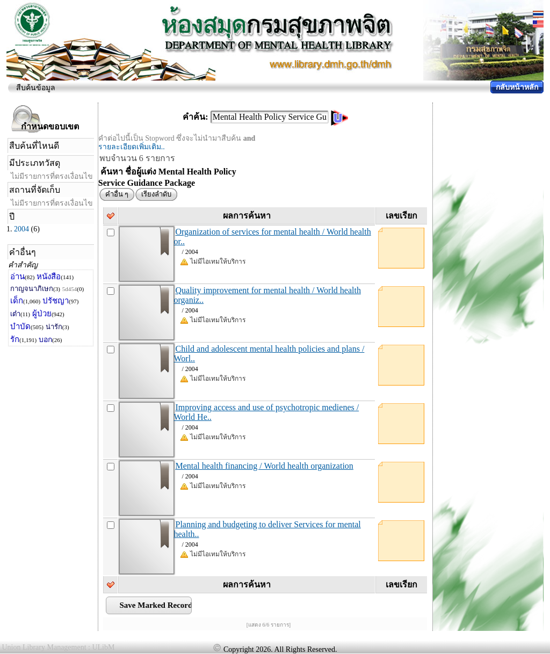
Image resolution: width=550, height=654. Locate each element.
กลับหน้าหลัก (517, 87)
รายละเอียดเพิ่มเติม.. (131, 147)
